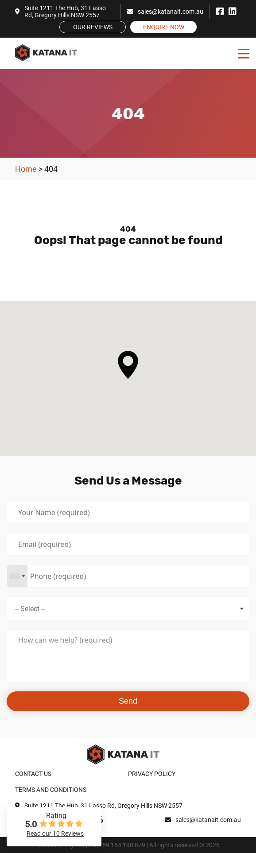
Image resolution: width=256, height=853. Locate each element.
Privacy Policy (151, 773)
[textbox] (37, 608)
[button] (128, 365)
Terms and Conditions (50, 789)
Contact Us (33, 773)
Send (128, 701)
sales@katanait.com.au (165, 11)
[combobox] (17, 576)
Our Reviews (92, 27)
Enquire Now (163, 27)
